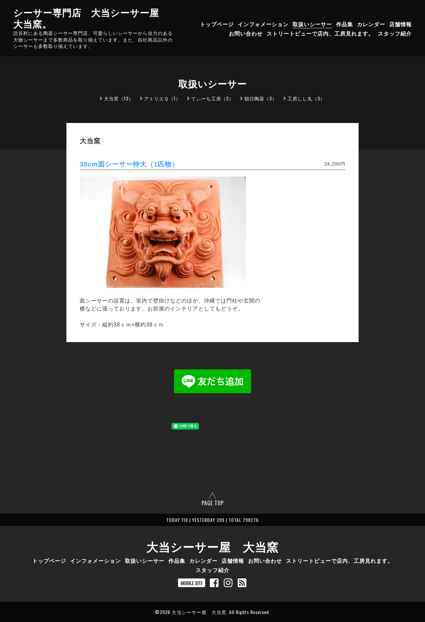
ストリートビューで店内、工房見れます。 (320, 33)
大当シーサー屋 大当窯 (212, 546)
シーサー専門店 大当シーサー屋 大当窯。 (91, 18)
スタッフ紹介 (395, 33)
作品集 (344, 24)
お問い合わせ (246, 33)
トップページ (217, 24)
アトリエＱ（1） (162, 98)
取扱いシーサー (312, 24)
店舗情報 (400, 24)
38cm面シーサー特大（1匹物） (129, 164)
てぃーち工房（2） (212, 98)
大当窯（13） (118, 98)
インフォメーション (263, 24)
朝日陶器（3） (260, 98)
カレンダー (371, 24)
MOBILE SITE (192, 582)
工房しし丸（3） (306, 98)
